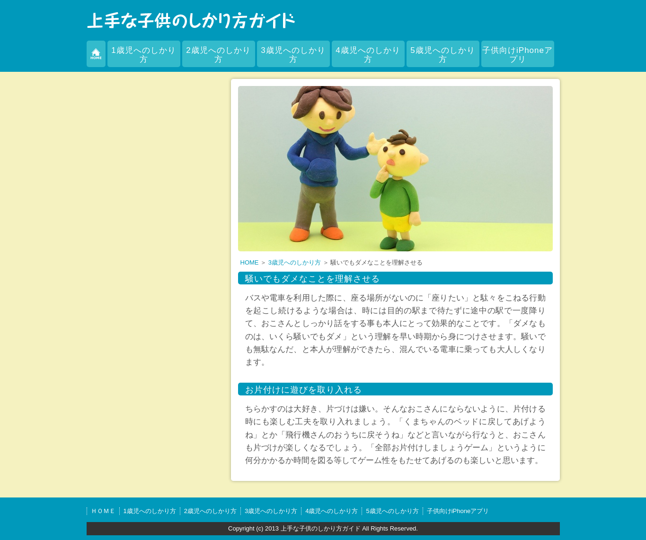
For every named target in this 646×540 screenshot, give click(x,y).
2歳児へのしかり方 (218, 55)
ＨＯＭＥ (103, 510)
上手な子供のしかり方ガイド (321, 528)
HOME (249, 262)
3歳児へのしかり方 (293, 55)
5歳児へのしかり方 (442, 55)
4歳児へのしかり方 (368, 55)
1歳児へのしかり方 (143, 55)
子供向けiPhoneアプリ (517, 55)
